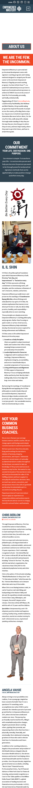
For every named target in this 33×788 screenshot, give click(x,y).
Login (10, 2)
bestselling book (24, 101)
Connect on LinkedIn (9, 519)
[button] (28, 9)
